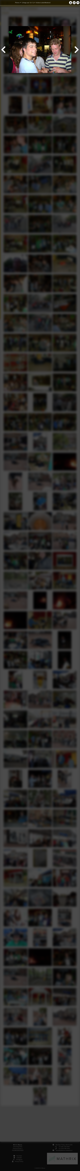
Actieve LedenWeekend (43, 3)
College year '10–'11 (28, 3)
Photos (17, 3)
